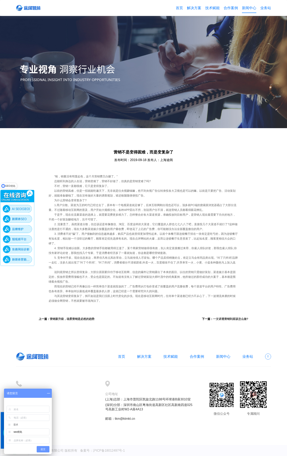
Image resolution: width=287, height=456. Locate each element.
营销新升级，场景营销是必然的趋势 (72, 318)
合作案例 (231, 8)
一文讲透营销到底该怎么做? (230, 318)
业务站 (265, 8)
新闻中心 (249, 8)
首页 (179, 8)
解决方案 (194, 8)
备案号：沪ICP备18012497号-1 (102, 450)
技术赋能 (212, 8)
